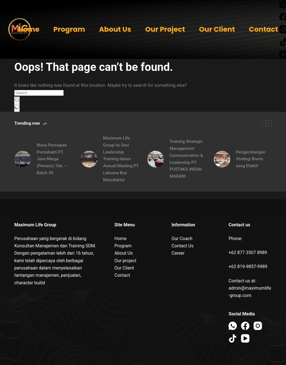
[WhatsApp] (232, 326)
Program (69, 29)
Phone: (235, 238)
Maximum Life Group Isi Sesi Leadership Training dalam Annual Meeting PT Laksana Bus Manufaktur (121, 159)
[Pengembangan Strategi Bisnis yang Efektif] (222, 159)
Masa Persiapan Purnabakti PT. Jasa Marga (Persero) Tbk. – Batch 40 (52, 159)
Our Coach (181, 238)
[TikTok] (232, 338)
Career (178, 253)
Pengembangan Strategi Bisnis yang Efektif (250, 159)
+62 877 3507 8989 (247, 252)
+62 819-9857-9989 (247, 266)
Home (28, 29)
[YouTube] (245, 338)
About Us (115, 29)
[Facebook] (245, 326)
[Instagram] (258, 326)
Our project (126, 260)
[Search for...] (39, 93)
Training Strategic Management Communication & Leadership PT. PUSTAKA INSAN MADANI (186, 159)
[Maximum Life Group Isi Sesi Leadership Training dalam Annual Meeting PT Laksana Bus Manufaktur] (89, 159)
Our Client (217, 29)
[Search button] (17, 104)
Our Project (165, 29)
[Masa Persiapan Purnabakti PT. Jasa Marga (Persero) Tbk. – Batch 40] (22, 159)
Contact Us (182, 245)
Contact (263, 29)
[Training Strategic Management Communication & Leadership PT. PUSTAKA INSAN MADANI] (155, 159)
